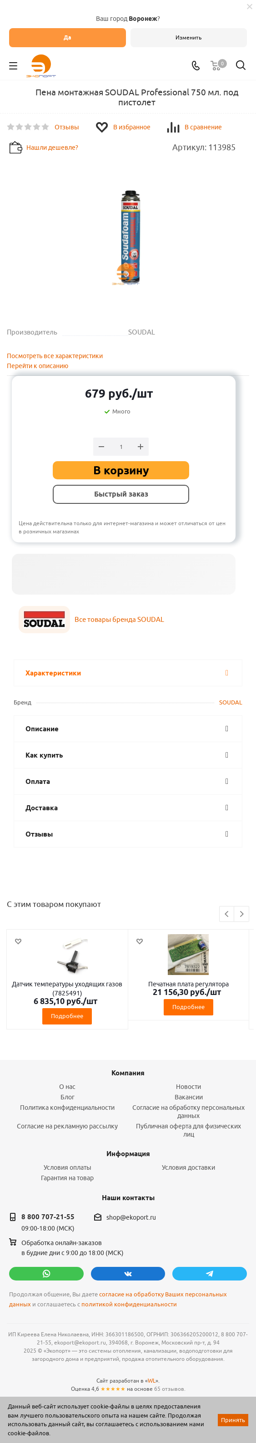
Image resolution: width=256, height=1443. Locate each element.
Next (241, 914)
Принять (233, 1419)
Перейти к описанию (37, 365)
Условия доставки (188, 1167)
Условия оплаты (67, 1167)
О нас (67, 1086)
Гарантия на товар (67, 1178)
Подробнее (67, 1015)
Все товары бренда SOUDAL (119, 619)
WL (152, 1380)
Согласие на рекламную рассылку (67, 1126)
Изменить (188, 37)
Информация (128, 1154)
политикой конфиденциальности (129, 1304)
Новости (188, 1086)
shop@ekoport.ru (131, 1217)
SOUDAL (230, 702)
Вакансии (189, 1097)
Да (67, 37)
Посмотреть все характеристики (55, 356)
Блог (67, 1097)
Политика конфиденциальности (67, 1107)
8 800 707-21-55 (48, 1217)
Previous (227, 914)
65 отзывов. (170, 1388)
